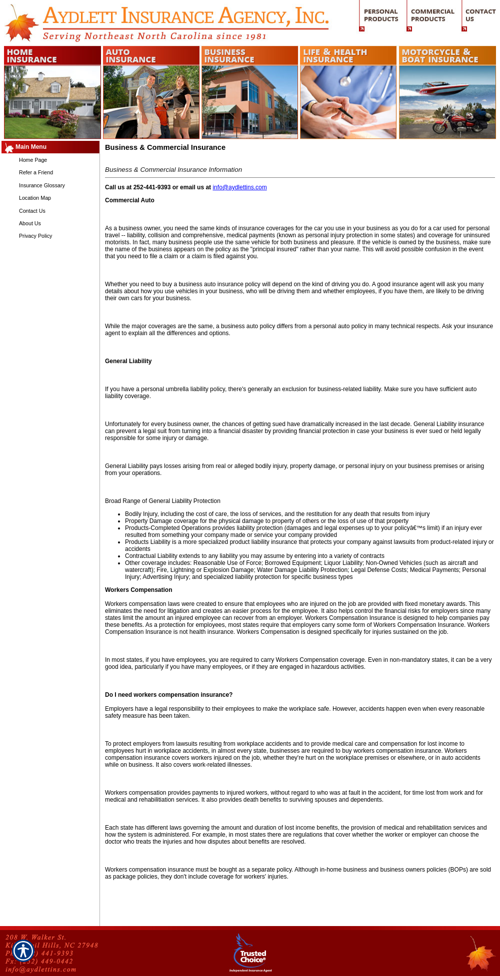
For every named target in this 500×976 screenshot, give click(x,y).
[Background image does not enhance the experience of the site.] (50, 147)
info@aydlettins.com (239, 187)
